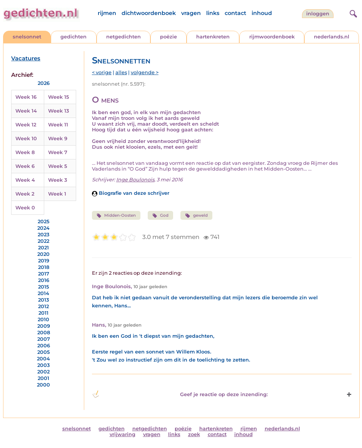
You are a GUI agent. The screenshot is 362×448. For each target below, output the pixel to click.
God (160, 215)
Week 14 (26, 111)
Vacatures (25, 58)
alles (121, 72)
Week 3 (57, 180)
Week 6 (25, 166)
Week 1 (57, 194)
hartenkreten (213, 37)
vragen (191, 13)
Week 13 (58, 111)
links (212, 13)
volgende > (144, 72)
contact (235, 13)
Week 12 (25, 125)
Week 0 (25, 208)
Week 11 (58, 125)
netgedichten (123, 37)
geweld (196, 215)
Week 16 (26, 97)
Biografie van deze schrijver (130, 193)
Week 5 (57, 166)
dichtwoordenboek (149, 13)
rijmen (107, 13)
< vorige (102, 72)
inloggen (317, 14)
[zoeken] (352, 13)
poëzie (168, 37)
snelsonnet (27, 37)
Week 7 (57, 152)
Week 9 (57, 138)
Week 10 (26, 138)
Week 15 (58, 97)
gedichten (73, 37)
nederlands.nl (331, 37)
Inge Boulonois (135, 180)
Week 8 (25, 152)
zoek (194, 434)
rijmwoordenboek (272, 37)
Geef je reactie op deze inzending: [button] (180, 394)
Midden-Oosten (116, 215)
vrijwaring (122, 434)
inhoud (262, 13)
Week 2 (24, 194)
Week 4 (25, 180)
